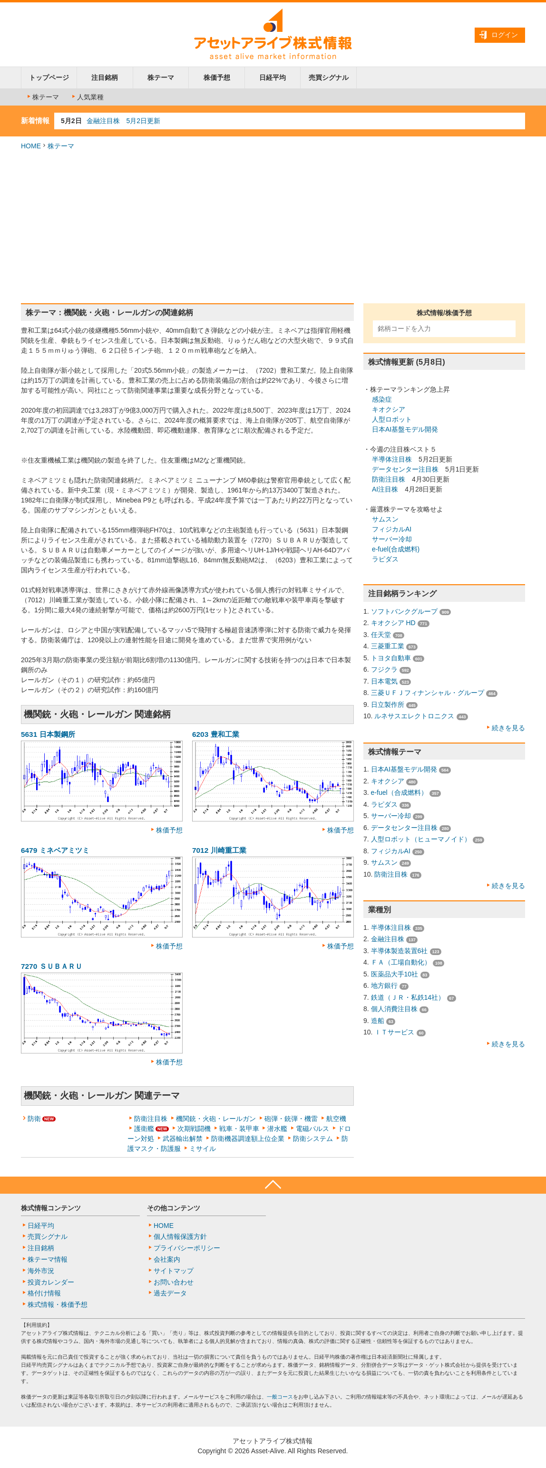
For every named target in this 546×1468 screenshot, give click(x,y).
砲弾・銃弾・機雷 (291, 1118)
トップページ (49, 77)
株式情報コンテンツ (51, 1208)
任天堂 (381, 634)
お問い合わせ (174, 1282)
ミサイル (202, 1148)
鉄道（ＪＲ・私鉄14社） (408, 997)
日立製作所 (387, 704)
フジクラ (384, 669)
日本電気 (384, 681)
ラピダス (385, 559)
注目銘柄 (104, 77)
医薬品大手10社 (395, 974)
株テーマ (160, 77)
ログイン (504, 35)
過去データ (170, 1293)
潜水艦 (277, 1128)
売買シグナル (329, 77)
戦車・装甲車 (239, 1128)
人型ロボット (392, 419)
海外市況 (41, 1271)
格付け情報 (44, 1293)
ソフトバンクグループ (404, 611)
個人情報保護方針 (180, 1236)
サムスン (385, 519)
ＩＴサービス (394, 1032)
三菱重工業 (387, 646)
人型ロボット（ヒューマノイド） (421, 839)
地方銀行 (384, 985)
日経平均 (272, 77)
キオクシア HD (393, 623)
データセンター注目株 (405, 469)
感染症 (382, 399)
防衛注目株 (150, 1118)
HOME (31, 146)
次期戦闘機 (194, 1128)
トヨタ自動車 (391, 658)
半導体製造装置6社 (399, 951)
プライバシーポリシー (187, 1248)
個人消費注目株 (394, 1009)
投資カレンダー (51, 1282)
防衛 (34, 1118)
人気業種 (87, 97)
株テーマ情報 (48, 1259)
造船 (377, 1020)
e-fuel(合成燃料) (395, 549)
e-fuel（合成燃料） (399, 792)
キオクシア (388, 409)
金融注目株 (387, 939)
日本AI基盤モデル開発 (405, 429)
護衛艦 (144, 1128)
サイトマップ (174, 1271)
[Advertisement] (273, 227)
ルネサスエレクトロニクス (414, 716)
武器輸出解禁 (183, 1138)
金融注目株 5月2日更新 (124, 121)
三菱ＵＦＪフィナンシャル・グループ (427, 692)
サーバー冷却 (392, 539)
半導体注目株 (392, 459)
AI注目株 (385, 489)
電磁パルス (312, 1128)
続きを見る (508, 728)
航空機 (336, 1118)
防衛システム (313, 1138)
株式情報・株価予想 (58, 1304)
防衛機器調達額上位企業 (247, 1138)
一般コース (280, 1397)
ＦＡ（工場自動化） (401, 962)
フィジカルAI (391, 529)
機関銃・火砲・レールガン (216, 1118)
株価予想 (217, 77)
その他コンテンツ (173, 1208)
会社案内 (167, 1259)
